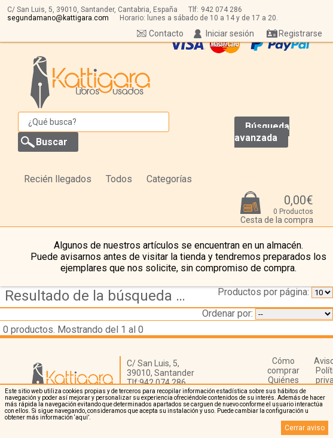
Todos (119, 179)
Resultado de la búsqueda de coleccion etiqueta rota (99, 295)
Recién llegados (57, 179)
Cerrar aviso (305, 428)
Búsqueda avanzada (261, 132)
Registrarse (300, 33)
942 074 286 (221, 9)
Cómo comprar (283, 365)
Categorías (169, 179)
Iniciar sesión (230, 33)
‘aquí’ (81, 417)
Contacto (166, 33)
